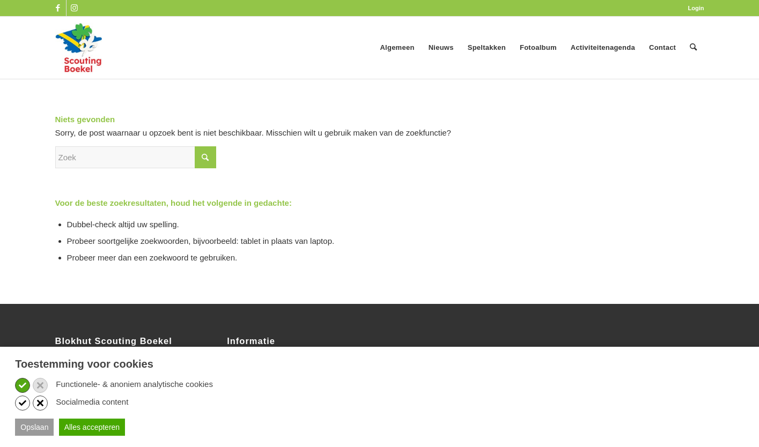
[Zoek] (693, 48)
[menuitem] (693, 8)
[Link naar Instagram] (75, 8)
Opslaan (34, 427)
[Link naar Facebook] (58, 8)
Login (696, 8)
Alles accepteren (92, 427)
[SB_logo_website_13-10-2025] (78, 48)
